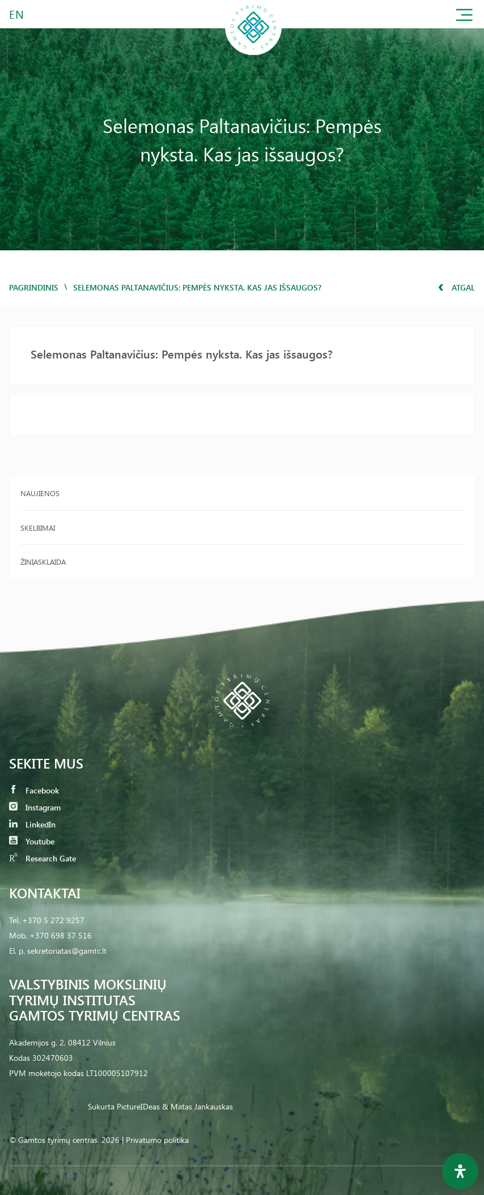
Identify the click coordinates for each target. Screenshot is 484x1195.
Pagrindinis (33, 287)
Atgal (456, 287)
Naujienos (40, 493)
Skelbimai (37, 527)
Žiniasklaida (43, 561)
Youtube (31, 841)
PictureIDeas (138, 1106)
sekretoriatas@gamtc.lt (67, 950)
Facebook (34, 790)
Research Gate (42, 858)
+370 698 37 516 (60, 935)
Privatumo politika (157, 1139)
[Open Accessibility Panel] (460, 1171)
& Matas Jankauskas (197, 1106)
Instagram (35, 807)
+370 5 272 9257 (53, 920)
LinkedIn (32, 824)
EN (17, 14)
